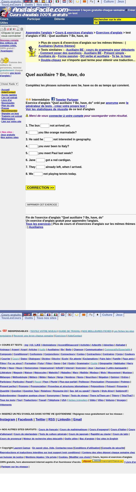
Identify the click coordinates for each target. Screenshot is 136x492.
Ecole (65, 358)
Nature (51, 377)
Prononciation (38, 386)
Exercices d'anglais (109, 32)
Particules (18, 381)
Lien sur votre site (11, 121)
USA (63, 400)
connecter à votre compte (66, 115)
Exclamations (90, 358)
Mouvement (114, 372)
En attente (75, 358)
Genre (57, 363)
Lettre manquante (117, 368)
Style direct (107, 391)
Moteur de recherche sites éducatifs (43, 438)
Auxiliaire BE (93, 52)
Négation (104, 377)
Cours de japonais (79, 434)
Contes (81, 354)
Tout (19, 400)
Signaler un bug (10, 113)
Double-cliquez (51, 60)
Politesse (84, 381)
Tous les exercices (38, 223)
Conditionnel (21, 354)
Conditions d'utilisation (87, 448)
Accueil (5, 89)
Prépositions (98, 386)
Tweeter (61, 99)
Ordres (125, 377)
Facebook (25, 419)
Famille (117, 358)
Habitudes (119, 363)
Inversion (81, 368)
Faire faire (105, 358)
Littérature (5, 372)
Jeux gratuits (8, 134)
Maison (28, 372)
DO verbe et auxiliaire (94, 56)
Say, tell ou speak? (80, 391)
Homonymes (31, 368)
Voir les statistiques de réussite (47, 109)
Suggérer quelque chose (31, 395)
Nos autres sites (9, 137)
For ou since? (15, 363)
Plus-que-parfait (68, 381)
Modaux (94, 372)
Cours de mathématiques (73, 429)
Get (64, 363)
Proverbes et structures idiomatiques (68, 386)
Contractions (94, 354)
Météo (42, 377)
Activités (85, 345)
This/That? (127, 395)
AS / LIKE (35, 345)
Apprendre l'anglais (39, 32)
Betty (69, 349)
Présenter (122, 386)
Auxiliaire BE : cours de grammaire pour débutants (100, 49)
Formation (30, 363)
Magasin (17, 372)
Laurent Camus (21, 448)
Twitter (40, 419)
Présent (110, 386)
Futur (41, 363)
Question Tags (31, 391)
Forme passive (68, 56)
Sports (96, 391)
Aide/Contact (8, 92)
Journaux (100, 368)
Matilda (84, 372)
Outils (29, 4)
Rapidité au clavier (101, 434)
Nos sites (43, 4)
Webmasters (8, 118)
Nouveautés (8, 103)
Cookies (63, 457)
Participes (5, 381)
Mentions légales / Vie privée (41, 457)
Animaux (5, 349)
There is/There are (100, 395)
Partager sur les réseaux (14, 466)
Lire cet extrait (9, 97)
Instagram (7, 419)
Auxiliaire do (46, 56)
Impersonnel (47, 368)
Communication (94, 349)
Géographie (105, 363)
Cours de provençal (10, 438)
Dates (24, 358)
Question (16, 391)
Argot (24, 349)
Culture (107, 314)
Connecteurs (68, 354)
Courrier (5, 358)
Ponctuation (97, 381)
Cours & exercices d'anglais (74, 32)
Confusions (36, 354)
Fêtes (49, 363)
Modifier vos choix (80, 457)
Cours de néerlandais (25, 434)
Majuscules (40, 372)
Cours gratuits (11, 314)
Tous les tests (7, 400)
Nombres (70, 377)
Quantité (4, 391)
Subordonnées (8, 395)
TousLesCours (11, 4)
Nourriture (91, 377)
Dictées (46, 358)
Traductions (30, 400)
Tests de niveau (79, 395)
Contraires (108, 354)
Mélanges (5, 377)
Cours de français (48, 429)
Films (3, 363)
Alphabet (121, 345)
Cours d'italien (119, 429)
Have (11, 368)
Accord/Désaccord (68, 345)
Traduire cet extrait (11, 116)
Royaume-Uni (60, 391)
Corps (119, 354)
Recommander (9, 111)
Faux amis (128, 358)
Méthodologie (19, 377)
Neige (60, 377)
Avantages (6, 51)
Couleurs (130, 354)
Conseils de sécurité (113, 448)
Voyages (121, 400)
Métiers (33, 377)
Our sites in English (107, 438)
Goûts (71, 363)
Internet (69, 368)
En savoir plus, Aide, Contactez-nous (52, 448)
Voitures (110, 400)
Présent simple (114, 52)
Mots (103, 372)
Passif (29, 381)
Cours (4, 19)
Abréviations (49, 345)
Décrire (56, 358)
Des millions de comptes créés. (9, 43)
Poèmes (125, 381)
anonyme (112, 102)
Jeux (119, 314)
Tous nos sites (46, 318)
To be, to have (121, 56)
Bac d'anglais (87, 438)
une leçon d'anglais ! (10, 74)
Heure (19, 368)
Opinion (114, 377)
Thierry (115, 395)
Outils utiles (71, 438)
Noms (80, 377)
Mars (75, 372)
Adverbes (108, 345)
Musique (127, 372)
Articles (33, 349)
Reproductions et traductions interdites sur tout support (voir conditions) (40, 452)
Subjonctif (121, 391)
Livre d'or (6, 100)
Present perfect (8, 386)
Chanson (78, 349)
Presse (5, 108)
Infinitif (59, 368)
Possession (112, 381)
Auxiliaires (45, 45)
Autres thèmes (64, 45)
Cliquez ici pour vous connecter (11, 34)
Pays (46, 381)
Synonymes (53, 395)
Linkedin (64, 419)
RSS (51, 419)
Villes (101, 400)
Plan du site (7, 105)
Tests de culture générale (53, 434)
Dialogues (34, 358)
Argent (15, 349)
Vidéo (93, 400)
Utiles (4, 22)
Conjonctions (51, 354)
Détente (59, 19)
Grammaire (83, 363)
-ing (26, 345)
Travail (42, 400)
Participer (33, 19)
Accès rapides (9, 95)
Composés (6, 354)
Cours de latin (120, 434)
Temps (65, 395)
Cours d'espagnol (99, 429)
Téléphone (54, 400)
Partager (72, 99)
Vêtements (6, 404)
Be (62, 349)
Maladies (66, 372)
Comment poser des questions (61, 52)
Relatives (46, 391)
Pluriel (54, 381)
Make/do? (54, 372)
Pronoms (24, 386)
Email (77, 419)
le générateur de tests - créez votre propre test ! (77, 104)
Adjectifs (96, 345)
